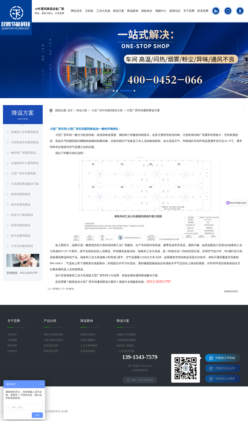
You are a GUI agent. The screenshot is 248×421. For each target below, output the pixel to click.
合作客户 (12, 351)
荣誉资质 (12, 345)
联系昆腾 (202, 10)
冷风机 (89, 10)
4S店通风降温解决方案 (25, 183)
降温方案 (118, 10)
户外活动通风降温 (22, 246)
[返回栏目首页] (231, 291)
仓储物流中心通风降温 (25, 163)
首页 (70, 110)
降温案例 (132, 10)
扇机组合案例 (87, 334)
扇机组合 (146, 10)
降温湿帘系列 (51, 351)
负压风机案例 (87, 351)
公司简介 (12, 334)
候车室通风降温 (20, 204)
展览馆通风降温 (20, 194)
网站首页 (76, 10)
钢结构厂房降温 (125, 345)
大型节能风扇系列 (53, 340)
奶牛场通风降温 (20, 235)
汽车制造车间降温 (126, 340)
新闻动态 (174, 10)
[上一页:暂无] (54, 289)
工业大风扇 (103, 10)
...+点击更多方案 (125, 351)
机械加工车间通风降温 (25, 131)
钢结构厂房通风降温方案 (25, 152)
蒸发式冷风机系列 (53, 334)
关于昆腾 (188, 10)
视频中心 (160, 10)
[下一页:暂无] (67, 289)
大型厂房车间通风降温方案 (25, 173)
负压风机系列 (51, 345)
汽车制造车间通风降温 (25, 142)
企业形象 (12, 340)
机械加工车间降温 (126, 334)
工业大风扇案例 (88, 345)
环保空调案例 (87, 340)
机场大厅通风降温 (22, 214)
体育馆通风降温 (20, 225)
